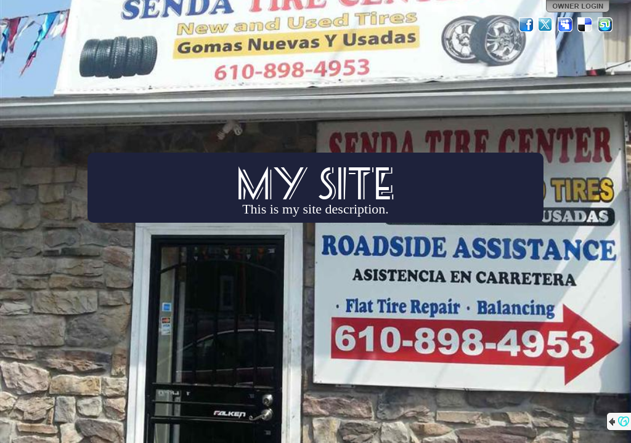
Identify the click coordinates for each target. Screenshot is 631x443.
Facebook (526, 24)
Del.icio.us (585, 24)
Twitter (546, 24)
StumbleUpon (605, 24)
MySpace (565, 24)
